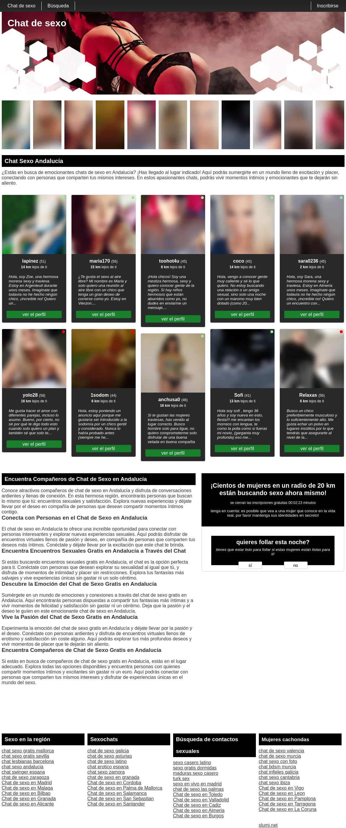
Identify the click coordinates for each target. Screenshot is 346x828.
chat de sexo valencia (281, 750)
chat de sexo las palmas (198, 789)
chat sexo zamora (106, 772)
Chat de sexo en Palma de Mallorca (124, 787)
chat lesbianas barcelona (28, 761)
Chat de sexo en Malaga (27, 787)
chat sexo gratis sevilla (25, 756)
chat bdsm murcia (277, 766)
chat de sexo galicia (108, 750)
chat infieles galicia (278, 772)
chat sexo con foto (278, 761)
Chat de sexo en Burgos (198, 815)
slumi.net (268, 825)
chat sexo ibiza (274, 782)
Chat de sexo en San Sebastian (120, 798)
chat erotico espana (108, 766)
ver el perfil (34, 314)
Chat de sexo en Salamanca (117, 793)
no (295, 565)
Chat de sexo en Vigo (281, 787)
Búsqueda (58, 5)
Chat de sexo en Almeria (199, 810)
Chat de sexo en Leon (282, 793)
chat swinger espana (23, 772)
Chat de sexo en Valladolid (201, 799)
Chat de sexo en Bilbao (26, 793)
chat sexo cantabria (279, 777)
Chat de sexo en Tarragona (287, 803)
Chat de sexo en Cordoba (114, 782)
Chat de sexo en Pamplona (287, 798)
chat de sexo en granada (113, 777)
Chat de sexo (21, 5)
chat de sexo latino (107, 761)
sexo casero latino (192, 762)
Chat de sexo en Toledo (198, 794)
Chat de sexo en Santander (116, 803)
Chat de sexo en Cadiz (197, 805)
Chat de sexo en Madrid (27, 782)
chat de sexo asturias (109, 756)
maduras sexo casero (195, 773)
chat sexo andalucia (22, 766)
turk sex (181, 778)
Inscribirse (328, 5)
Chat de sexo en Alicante (28, 803)
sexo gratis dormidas (195, 767)
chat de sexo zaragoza (25, 777)
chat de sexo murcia (280, 756)
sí (250, 565)
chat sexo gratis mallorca (28, 750)
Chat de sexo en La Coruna (288, 809)
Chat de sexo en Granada (29, 798)
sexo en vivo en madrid (197, 783)
